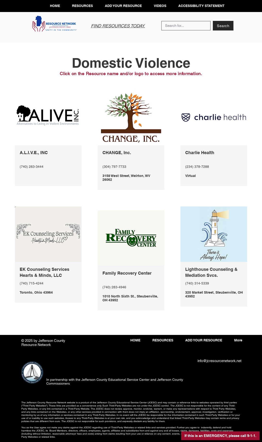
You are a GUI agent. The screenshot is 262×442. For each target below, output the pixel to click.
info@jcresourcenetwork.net (219, 361)
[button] (220, 435)
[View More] (48, 167)
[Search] (223, 25)
